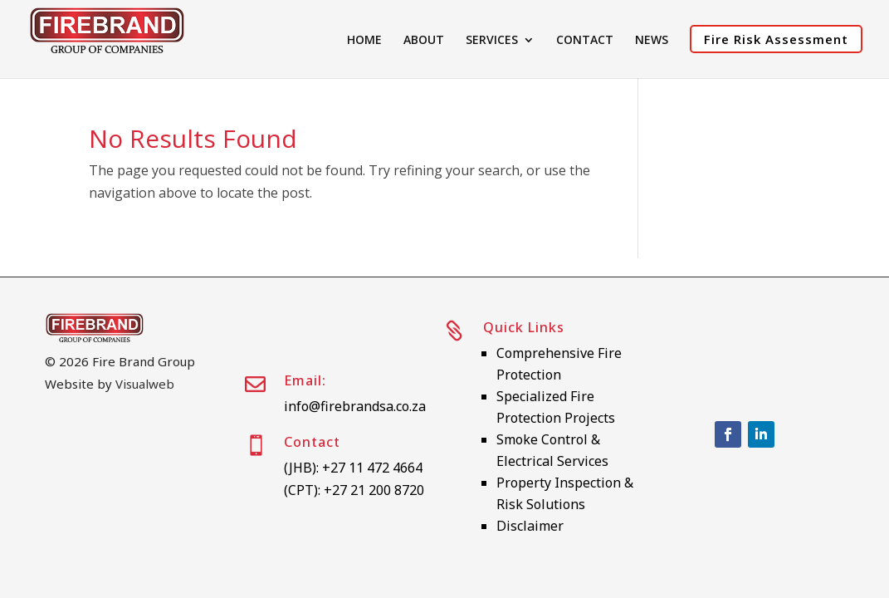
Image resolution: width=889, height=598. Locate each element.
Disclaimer (530, 526)
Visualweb (144, 383)
